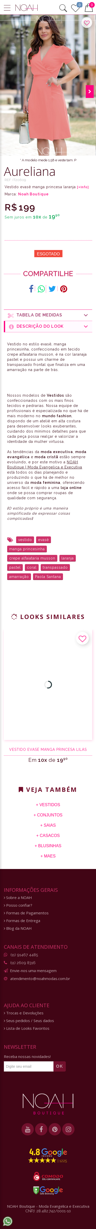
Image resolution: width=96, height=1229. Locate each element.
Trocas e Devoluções (24, 1013)
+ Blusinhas (48, 846)
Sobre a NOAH (18, 897)
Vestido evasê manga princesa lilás (48, 749)
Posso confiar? (18, 905)
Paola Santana (48, 577)
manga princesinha (27, 549)
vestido (25, 540)
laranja (67, 558)
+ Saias (48, 825)
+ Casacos (48, 835)
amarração (19, 577)
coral (32, 567)
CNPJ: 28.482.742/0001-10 (48, 1211)
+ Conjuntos (48, 815)
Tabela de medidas (48, 315)
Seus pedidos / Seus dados (29, 1020)
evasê (43, 540)
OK (59, 1066)
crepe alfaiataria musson (32, 558)
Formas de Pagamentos (26, 913)
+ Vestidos (48, 805)
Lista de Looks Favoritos (26, 1028)
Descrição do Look (48, 326)
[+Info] (83, 187)
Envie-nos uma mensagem (33, 970)
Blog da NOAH (18, 928)
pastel (15, 567)
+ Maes (48, 856)
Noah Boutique (33, 194)
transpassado (55, 567)
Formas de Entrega (22, 920)
